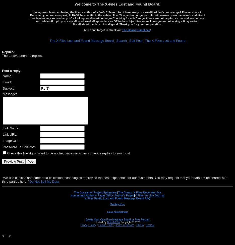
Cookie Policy (106, 230)
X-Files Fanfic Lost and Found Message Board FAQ (117, 203)
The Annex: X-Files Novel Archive (139, 197)
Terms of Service (124, 230)
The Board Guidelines (136, 30)
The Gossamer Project (88, 197)
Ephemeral (110, 197)
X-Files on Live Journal (149, 200)
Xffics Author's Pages (120, 200)
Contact (150, 230)
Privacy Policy (88, 230)
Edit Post (135, 41)
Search (121, 41)
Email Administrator (117, 217)
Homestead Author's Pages (88, 200)
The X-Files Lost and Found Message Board (82, 41)
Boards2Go (113, 227)
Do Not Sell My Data (44, 187)
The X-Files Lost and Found (165, 41)
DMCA (140, 230)
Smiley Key (117, 209)
